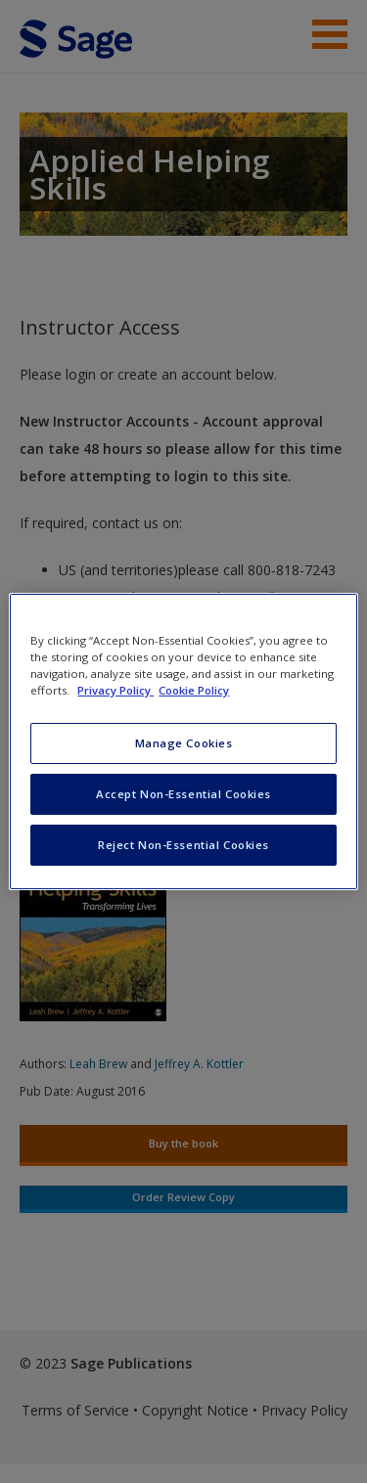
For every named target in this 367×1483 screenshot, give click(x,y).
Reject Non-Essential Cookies (183, 844)
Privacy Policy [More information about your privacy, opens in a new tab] (115, 690)
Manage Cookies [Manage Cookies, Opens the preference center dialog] (184, 743)
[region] (183, 741)
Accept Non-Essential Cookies (183, 793)
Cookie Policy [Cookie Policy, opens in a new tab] (194, 690)
